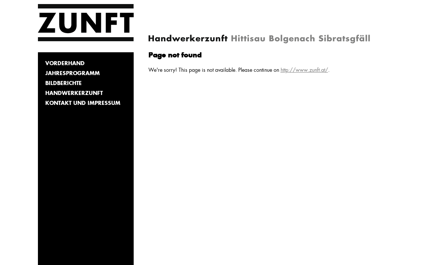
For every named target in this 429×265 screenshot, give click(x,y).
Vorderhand (65, 63)
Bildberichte (63, 83)
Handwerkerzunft (74, 93)
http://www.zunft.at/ (304, 70)
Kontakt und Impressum (82, 103)
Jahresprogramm (72, 73)
